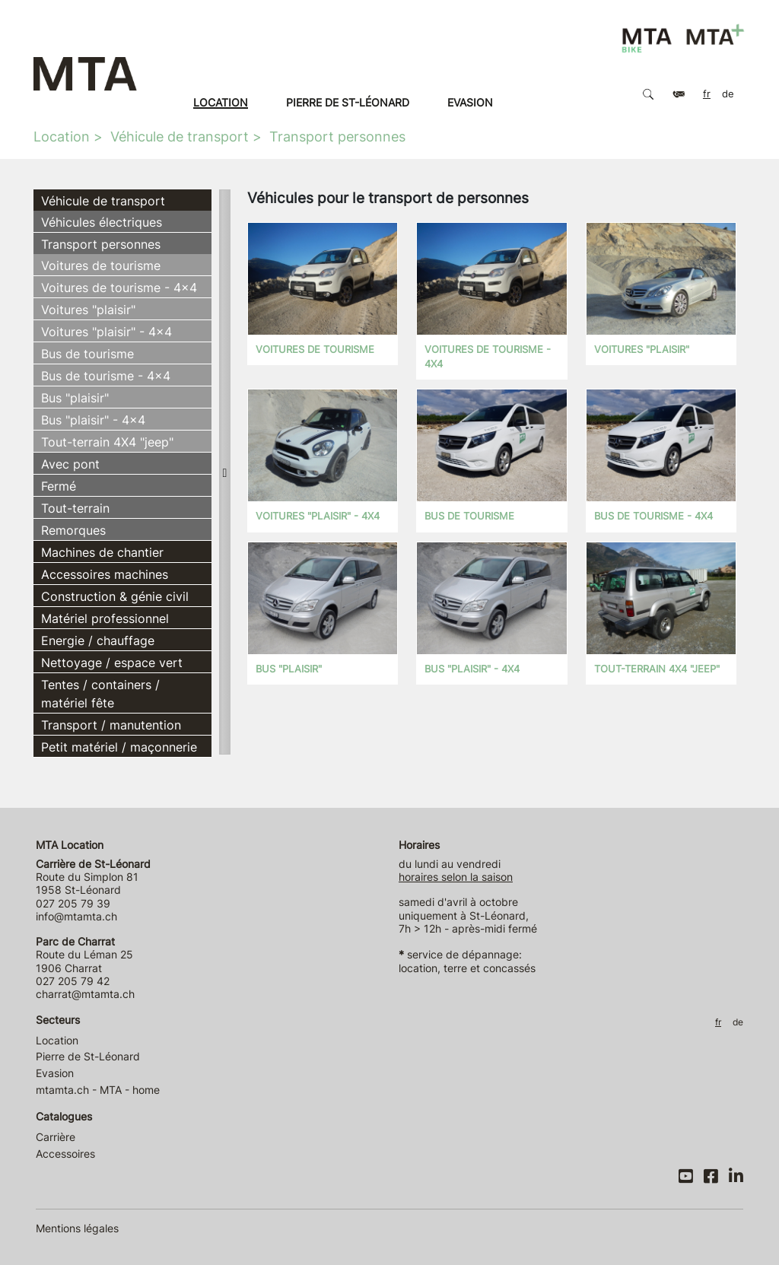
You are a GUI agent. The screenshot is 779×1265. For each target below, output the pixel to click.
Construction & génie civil (115, 596)
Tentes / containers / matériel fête (100, 693)
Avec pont (70, 464)
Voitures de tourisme (101, 265)
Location (220, 102)
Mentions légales (77, 1228)
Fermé (58, 486)
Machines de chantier (102, 552)
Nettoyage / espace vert (112, 662)
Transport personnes (337, 137)
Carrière (55, 1136)
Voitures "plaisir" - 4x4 (106, 331)
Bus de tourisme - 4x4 (105, 375)
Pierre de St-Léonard (347, 102)
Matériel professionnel (105, 618)
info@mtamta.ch (76, 916)
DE (728, 94)
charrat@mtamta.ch (85, 993)
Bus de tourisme (87, 353)
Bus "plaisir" (75, 397)
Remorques (73, 530)
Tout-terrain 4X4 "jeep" (107, 442)
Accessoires (65, 1153)
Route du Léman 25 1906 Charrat (84, 954)
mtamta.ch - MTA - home (98, 1089)
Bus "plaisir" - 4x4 (93, 419)
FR (707, 94)
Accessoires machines (104, 574)
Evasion (470, 102)
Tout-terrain (75, 508)
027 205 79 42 (73, 980)
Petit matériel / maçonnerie (119, 747)
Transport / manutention (111, 725)
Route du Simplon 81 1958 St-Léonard (93, 877)
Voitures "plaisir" (88, 309)
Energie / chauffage (97, 640)
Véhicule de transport (179, 137)
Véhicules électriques (101, 222)
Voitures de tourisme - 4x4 (119, 287)
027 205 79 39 (73, 903)
